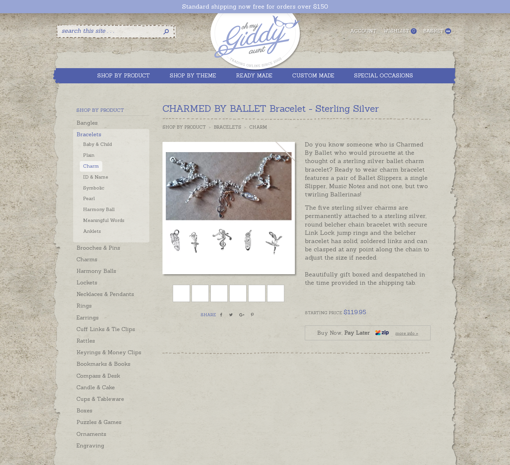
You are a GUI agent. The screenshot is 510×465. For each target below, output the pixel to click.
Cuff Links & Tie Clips (105, 329)
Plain (88, 155)
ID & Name (95, 177)
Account (363, 31)
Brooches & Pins (98, 247)
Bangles (87, 122)
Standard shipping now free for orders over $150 (255, 6)
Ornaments (91, 434)
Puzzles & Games (98, 422)
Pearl (89, 198)
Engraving (90, 445)
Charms (86, 259)
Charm (91, 166)
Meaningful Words (103, 220)
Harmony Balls (96, 271)
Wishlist (400, 31)
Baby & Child (97, 144)
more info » (406, 333)
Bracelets (88, 134)
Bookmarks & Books (103, 363)
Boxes (84, 410)
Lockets (86, 282)
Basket (437, 31)
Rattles (85, 340)
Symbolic (93, 188)
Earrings (87, 317)
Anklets (92, 231)
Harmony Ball (99, 209)
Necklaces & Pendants (105, 294)
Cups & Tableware (100, 399)
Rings (84, 305)
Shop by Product (184, 127)
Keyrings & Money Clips (108, 352)
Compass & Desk (98, 375)
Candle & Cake (95, 387)
